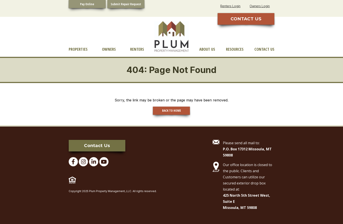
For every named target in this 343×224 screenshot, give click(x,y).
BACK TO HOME (171, 110)
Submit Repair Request (126, 4)
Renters (137, 49)
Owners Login (260, 6)
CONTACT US (246, 18)
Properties (78, 49)
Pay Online (87, 4)
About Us (207, 49)
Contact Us (264, 49)
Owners (109, 49)
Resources (234, 49)
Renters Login (230, 6)
